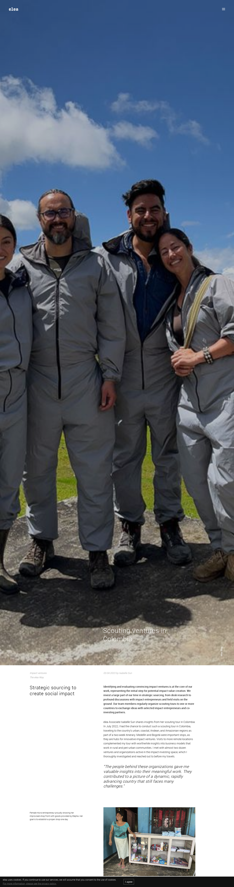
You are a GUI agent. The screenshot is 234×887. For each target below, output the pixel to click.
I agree (128, 881)
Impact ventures (38, 673)
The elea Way (37, 677)
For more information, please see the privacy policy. (30, 883)
